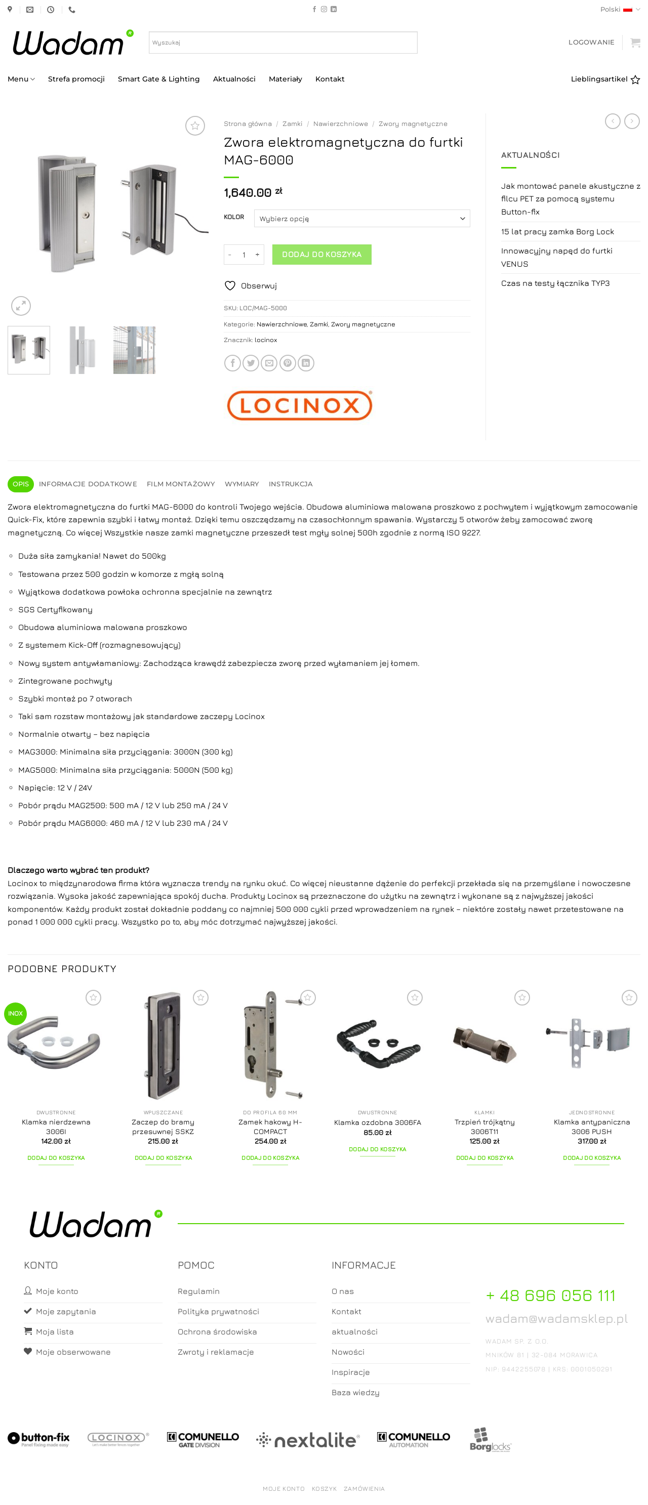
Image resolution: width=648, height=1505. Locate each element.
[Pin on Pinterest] (287, 363)
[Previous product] (632, 121)
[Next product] (613, 121)
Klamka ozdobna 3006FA (377, 1122)
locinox (266, 340)
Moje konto (284, 1488)
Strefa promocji (76, 78)
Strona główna (248, 123)
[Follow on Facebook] (314, 9)
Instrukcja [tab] (291, 484)
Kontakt (330, 78)
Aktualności (234, 78)
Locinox (23, 883)
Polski (620, 9)
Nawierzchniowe (340, 123)
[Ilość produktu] (244, 254)
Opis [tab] (21, 484)
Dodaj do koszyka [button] (56, 1157)
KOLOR (234, 217)
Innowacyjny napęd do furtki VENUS (557, 257)
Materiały (285, 78)
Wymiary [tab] (242, 484)
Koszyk (324, 1488)
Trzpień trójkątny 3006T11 (485, 1126)
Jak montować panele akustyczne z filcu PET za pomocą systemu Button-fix (570, 198)
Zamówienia (364, 1488)
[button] (592, 42)
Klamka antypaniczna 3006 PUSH (592, 1126)
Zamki (292, 123)
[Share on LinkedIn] (306, 363)
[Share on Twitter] (250, 363)
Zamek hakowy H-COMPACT (270, 1126)
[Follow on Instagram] (324, 9)
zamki (182, 532)
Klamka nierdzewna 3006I (56, 1126)
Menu (21, 79)
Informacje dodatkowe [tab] (88, 484)
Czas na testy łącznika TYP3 (555, 282)
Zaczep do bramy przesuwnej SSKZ (163, 1126)
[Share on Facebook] (232, 363)
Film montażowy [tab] (181, 484)
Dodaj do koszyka (321, 254)
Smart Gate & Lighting (159, 78)
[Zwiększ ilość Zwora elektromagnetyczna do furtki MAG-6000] (258, 254)
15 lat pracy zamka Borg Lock (557, 231)
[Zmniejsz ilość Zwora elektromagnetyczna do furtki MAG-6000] (230, 254)
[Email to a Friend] (269, 363)
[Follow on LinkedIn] (334, 9)
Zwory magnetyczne (413, 123)
